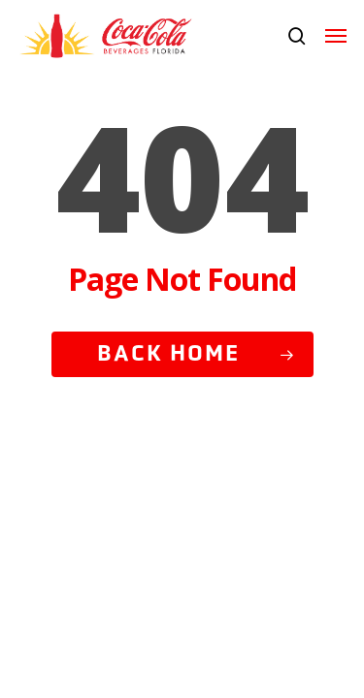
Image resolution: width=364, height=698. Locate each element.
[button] (336, 36)
